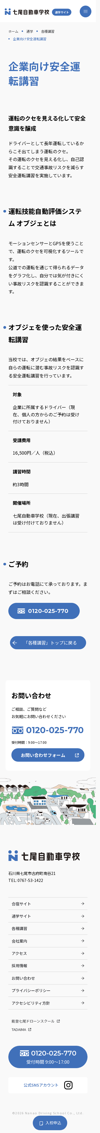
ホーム (13, 31)
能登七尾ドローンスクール (34, 1021)
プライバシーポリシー (31, 990)
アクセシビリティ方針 (31, 1003)
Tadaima (19, 1029)
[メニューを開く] (85, 11)
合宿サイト (21, 904)
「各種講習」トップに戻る (50, 642)
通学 (29, 31)
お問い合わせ (23, 978)
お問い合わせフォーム (43, 755)
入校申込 (53, 1122)
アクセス (19, 953)
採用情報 (19, 966)
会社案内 (19, 941)
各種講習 (47, 31)
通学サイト (63, 12)
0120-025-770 (48, 610)
